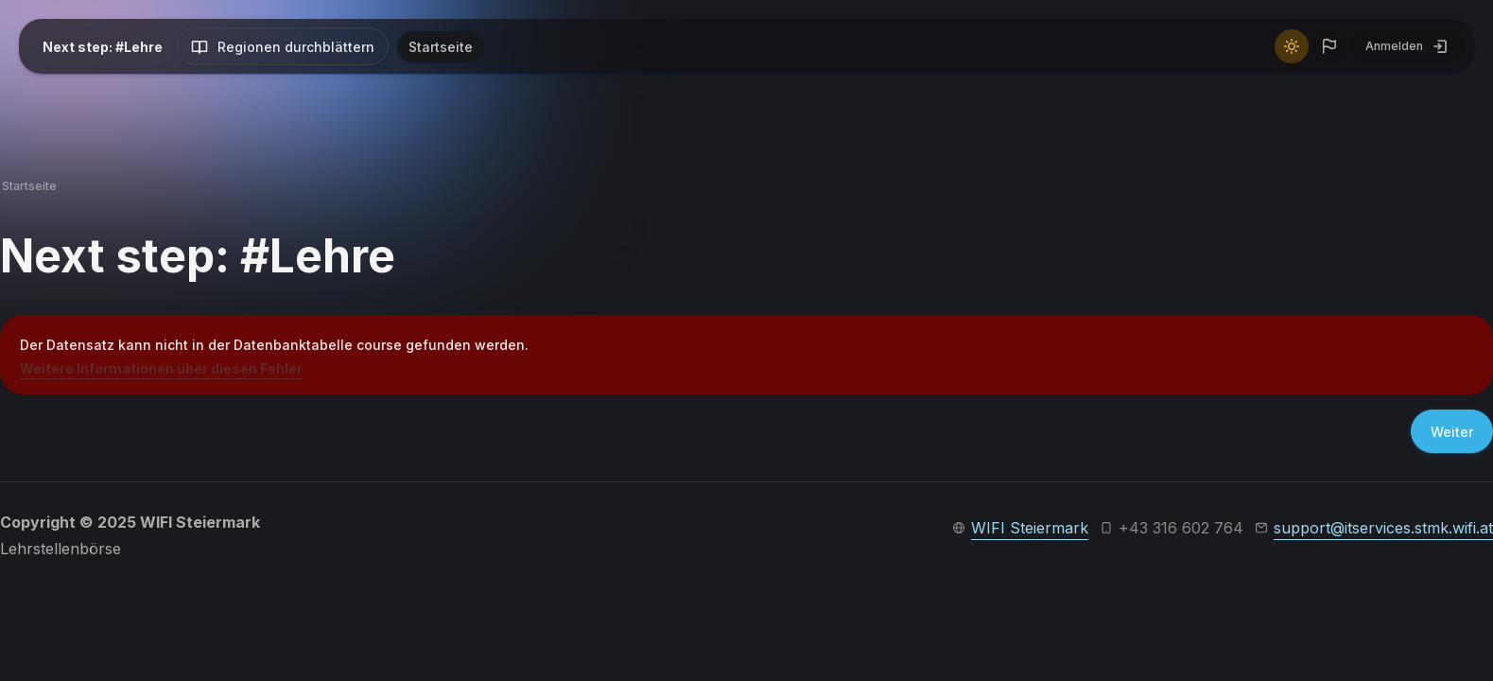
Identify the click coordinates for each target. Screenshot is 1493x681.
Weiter (1452, 432)
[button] (1329, 46)
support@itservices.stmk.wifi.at (1383, 527)
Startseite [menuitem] (440, 47)
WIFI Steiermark (1029, 527)
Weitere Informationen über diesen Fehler (161, 368)
